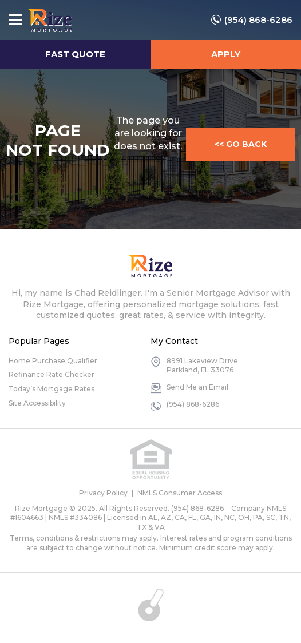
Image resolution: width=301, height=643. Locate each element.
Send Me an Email (197, 387)
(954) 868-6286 (258, 19)
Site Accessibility (37, 403)
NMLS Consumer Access (179, 493)
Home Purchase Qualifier (53, 360)
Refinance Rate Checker (51, 374)
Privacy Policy (103, 493)
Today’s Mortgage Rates (51, 388)
